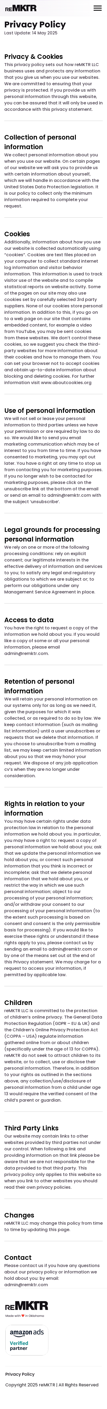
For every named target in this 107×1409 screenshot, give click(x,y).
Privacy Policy (20, 1374)
